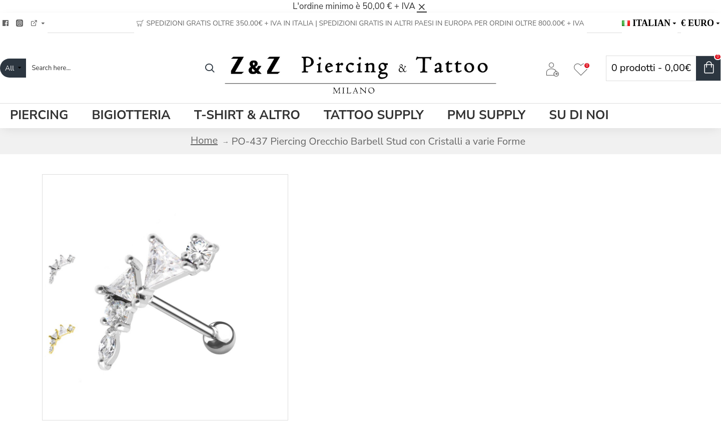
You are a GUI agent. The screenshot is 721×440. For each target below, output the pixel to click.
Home (204, 140)
